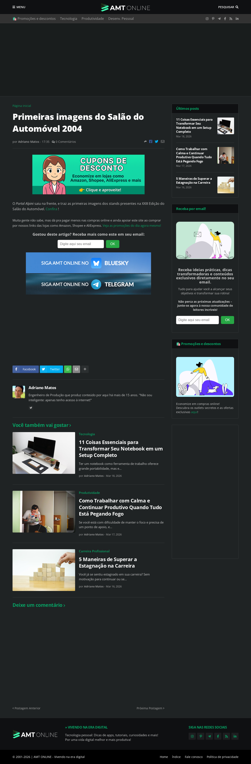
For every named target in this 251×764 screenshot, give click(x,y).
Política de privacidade (222, 757)
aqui (194, 412)
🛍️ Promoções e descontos (34, 18)
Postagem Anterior (27, 708)
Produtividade (93, 18)
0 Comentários (66, 142)
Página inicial (22, 106)
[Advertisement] (125, 59)
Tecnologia (68, 18)
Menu (20, 7)
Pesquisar (226, 7)
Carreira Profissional (94, 551)
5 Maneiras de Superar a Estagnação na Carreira (108, 562)
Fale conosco (194, 757)
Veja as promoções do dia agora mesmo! (132, 225)
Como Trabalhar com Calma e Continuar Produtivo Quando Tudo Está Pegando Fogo (120, 507)
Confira (52, 209)
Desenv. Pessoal (121, 18)
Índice (176, 757)
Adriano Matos (42, 387)
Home (164, 757)
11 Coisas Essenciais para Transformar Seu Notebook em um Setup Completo (121, 448)
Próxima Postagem (149, 708)
